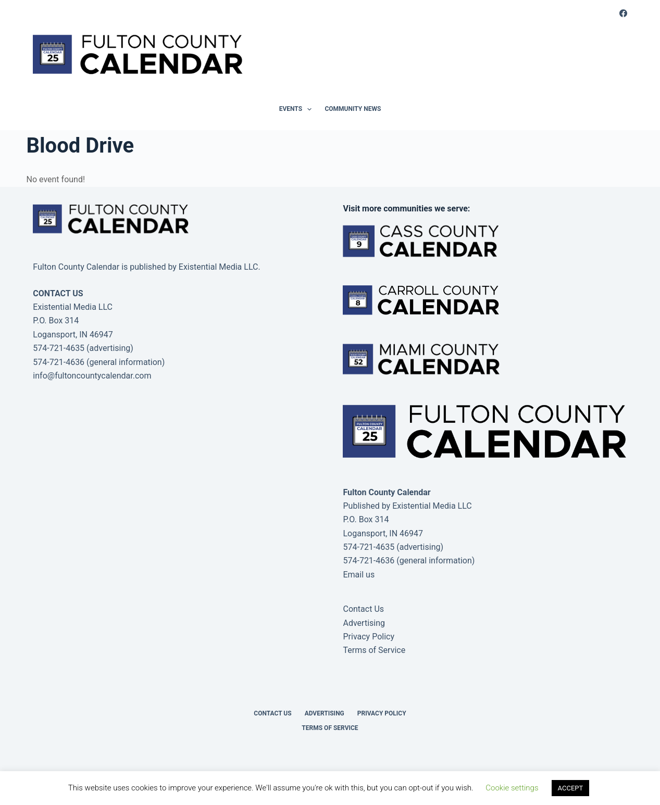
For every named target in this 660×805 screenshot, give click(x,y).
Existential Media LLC (432, 506)
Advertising (364, 623)
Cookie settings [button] (511, 788)
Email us (359, 575)
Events (297, 109)
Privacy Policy (368, 637)
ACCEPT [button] (570, 788)
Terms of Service (374, 650)
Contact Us (363, 609)
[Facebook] (623, 13)
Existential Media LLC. (219, 267)
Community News (353, 108)
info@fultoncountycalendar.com (92, 376)
